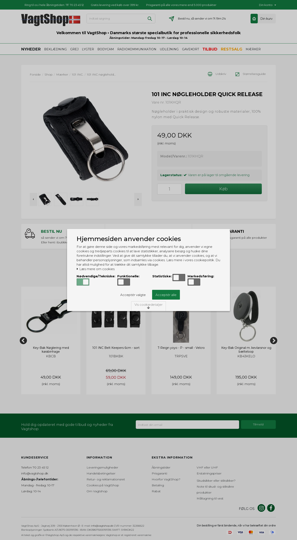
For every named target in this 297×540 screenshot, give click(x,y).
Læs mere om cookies (96, 269)
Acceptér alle (166, 295)
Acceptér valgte (133, 295)
